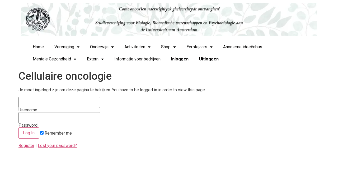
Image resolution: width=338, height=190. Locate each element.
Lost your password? (57, 145)
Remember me (56, 133)
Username (59, 104)
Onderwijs (102, 47)
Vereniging (66, 47)
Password (59, 119)
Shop (168, 47)
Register (26, 145)
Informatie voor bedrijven (137, 58)
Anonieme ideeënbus (242, 46)
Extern (95, 59)
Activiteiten (137, 47)
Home (38, 46)
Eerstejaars (199, 47)
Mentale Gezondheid (54, 59)
